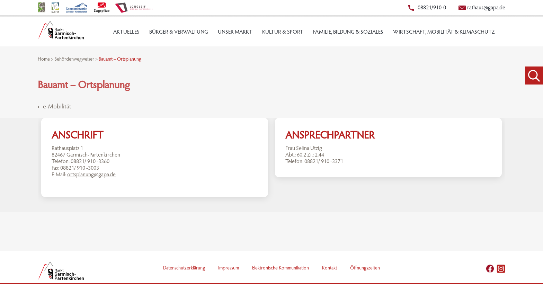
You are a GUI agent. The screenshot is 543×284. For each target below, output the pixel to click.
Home (44, 59)
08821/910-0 (432, 8)
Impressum (228, 268)
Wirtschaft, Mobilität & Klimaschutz (444, 32)
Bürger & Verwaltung (178, 32)
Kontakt (329, 268)
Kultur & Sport (282, 32)
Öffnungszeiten (365, 268)
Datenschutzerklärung (184, 268)
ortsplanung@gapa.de (91, 175)
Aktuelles (126, 32)
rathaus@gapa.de (486, 8)
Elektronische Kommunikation (280, 268)
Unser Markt (235, 32)
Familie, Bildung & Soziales (348, 32)
